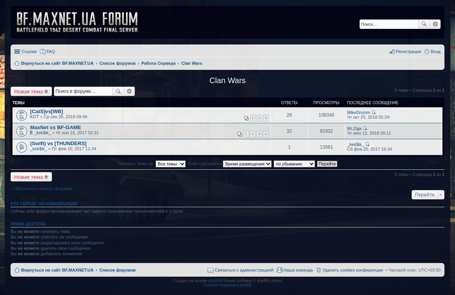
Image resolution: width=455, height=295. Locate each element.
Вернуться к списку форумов (44, 188)
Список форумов (117, 270)
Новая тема (28, 91)
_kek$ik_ (42, 132)
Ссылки (29, 51)
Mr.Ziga (354, 128)
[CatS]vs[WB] (46, 111)
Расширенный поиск (435, 24)
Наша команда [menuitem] (298, 270)
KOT (34, 116)
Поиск (424, 24)
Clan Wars (228, 80)
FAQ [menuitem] (51, 51)
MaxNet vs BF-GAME (55, 127)
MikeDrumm (358, 112)
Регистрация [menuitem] (408, 51)
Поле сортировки (230, 163)
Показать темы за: (152, 163)
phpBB (214, 281)
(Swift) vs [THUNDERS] (58, 143)
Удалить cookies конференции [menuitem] (352, 270)
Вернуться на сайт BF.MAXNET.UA (57, 270)
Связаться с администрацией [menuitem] (244, 270)
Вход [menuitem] (436, 51)
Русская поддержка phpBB (227, 285)
